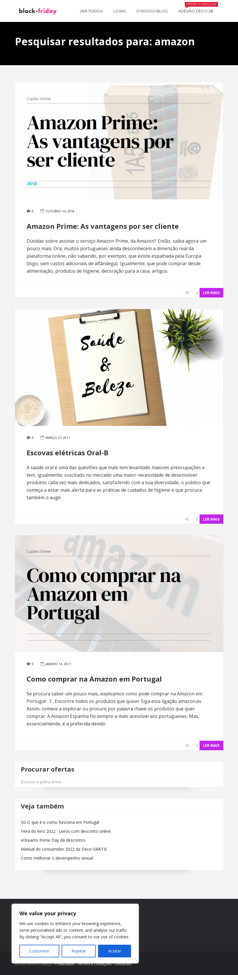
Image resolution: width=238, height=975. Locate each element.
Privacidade (64, 963)
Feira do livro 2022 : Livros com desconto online (66, 831)
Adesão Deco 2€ (198, 10)
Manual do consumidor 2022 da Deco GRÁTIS (64, 849)
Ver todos (91, 11)
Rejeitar (78, 951)
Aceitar (114, 951)
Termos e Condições (94, 963)
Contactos (122, 963)
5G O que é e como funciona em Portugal (60, 822)
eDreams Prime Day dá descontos (53, 840)
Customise (39, 951)
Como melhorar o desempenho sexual (57, 858)
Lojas (119, 11)
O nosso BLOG (152, 11)
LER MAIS (211, 292)
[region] (75, 933)
